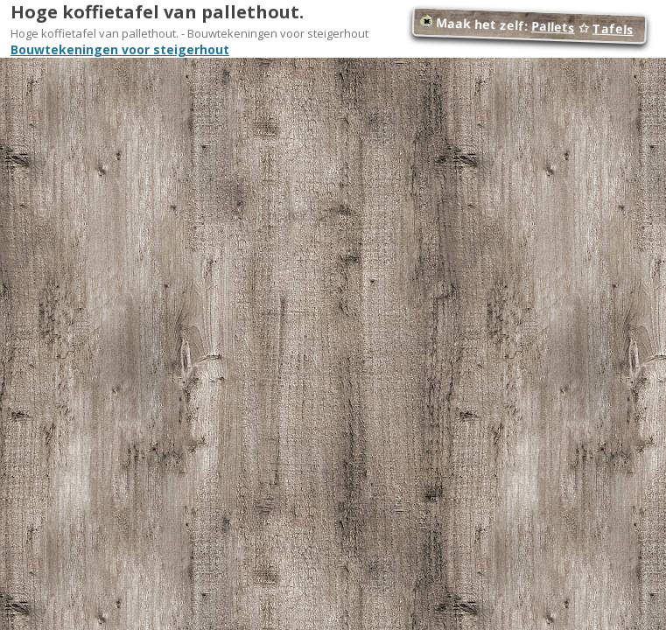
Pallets (553, 27)
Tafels (613, 29)
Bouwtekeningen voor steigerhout (120, 49)
